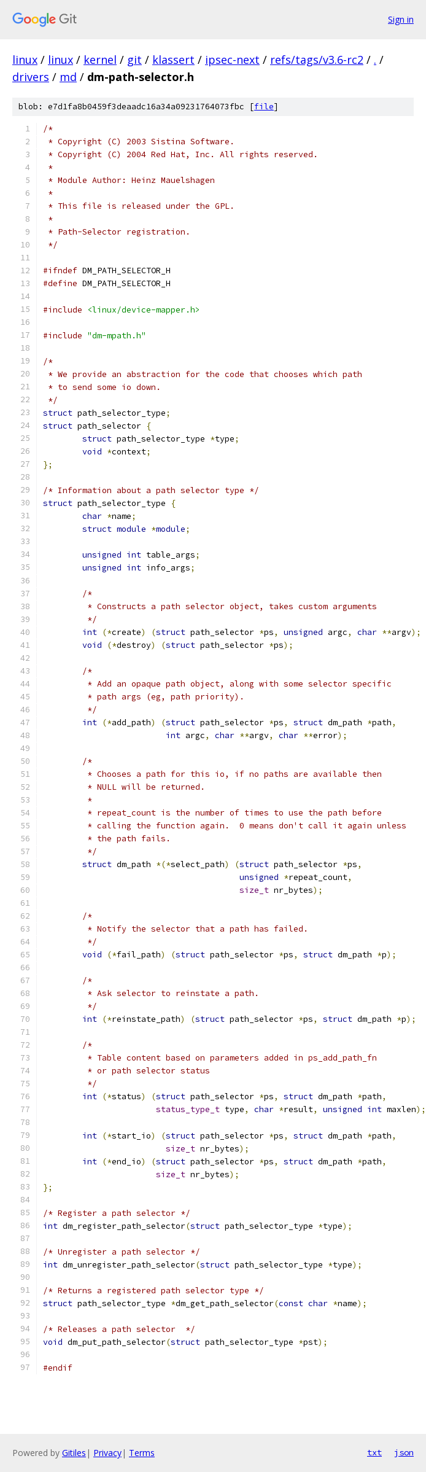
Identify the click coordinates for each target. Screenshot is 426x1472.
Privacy (107, 1452)
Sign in (401, 19)
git (134, 59)
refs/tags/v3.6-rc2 (316, 59)
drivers (30, 76)
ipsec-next (232, 59)
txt (374, 1452)
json (404, 1452)
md (68, 76)
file (264, 106)
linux (24, 59)
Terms (142, 1452)
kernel (100, 59)
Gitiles (74, 1452)
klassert (173, 59)
